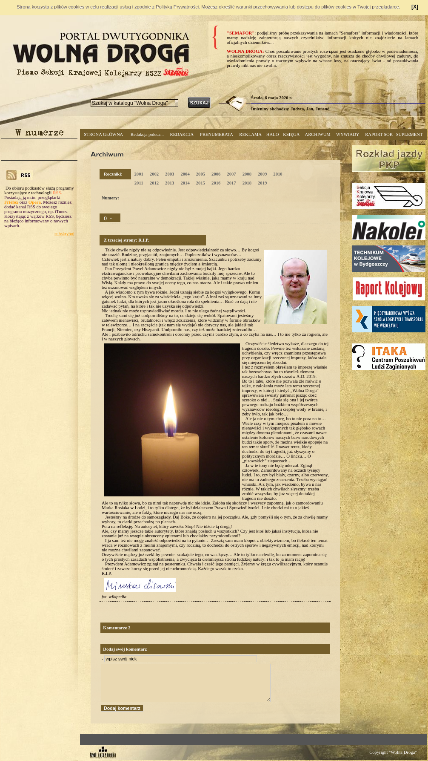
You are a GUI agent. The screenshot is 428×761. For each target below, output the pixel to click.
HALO (272, 134)
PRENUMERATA (216, 134)
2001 (138, 174)
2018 (247, 183)
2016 (215, 183)
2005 (200, 174)
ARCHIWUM (317, 134)
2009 (262, 174)
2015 (200, 183)
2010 (277, 174)
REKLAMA (250, 134)
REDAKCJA (182, 134)
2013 (169, 183)
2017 (231, 183)
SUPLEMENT (409, 134)
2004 (184, 174)
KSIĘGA (291, 134)
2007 (231, 174)
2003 (169, 174)
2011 (138, 183)
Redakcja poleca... (147, 134)
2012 (154, 183)
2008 (247, 174)
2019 (262, 183)
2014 (184, 183)
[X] (414, 7)
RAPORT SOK (379, 134)
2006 (215, 174)
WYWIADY (347, 134)
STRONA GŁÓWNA (103, 134)
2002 (154, 174)
